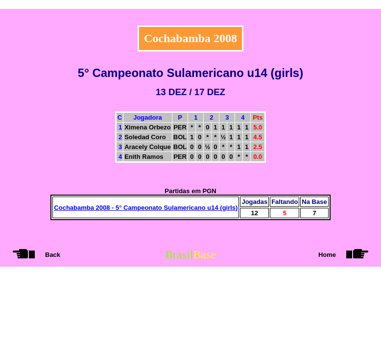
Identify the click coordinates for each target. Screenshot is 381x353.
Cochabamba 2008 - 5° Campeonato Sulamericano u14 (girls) (146, 207)
